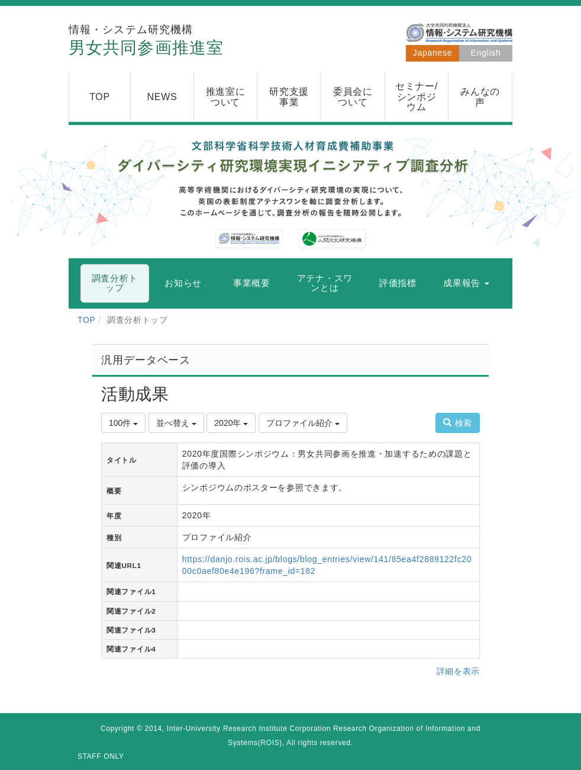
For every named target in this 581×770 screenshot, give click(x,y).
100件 (123, 423)
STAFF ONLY (101, 756)
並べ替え (176, 423)
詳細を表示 (458, 671)
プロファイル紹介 (303, 423)
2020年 (231, 423)
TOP (87, 320)
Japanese (432, 52)
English (486, 52)
